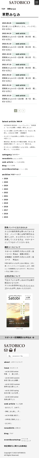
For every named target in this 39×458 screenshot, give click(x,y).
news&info (20, 23)
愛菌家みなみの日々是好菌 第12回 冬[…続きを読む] (19, 48)
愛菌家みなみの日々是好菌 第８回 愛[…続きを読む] (19, 90)
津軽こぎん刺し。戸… (13, 411)
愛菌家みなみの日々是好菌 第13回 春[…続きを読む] (19, 38)
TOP (3, 9)
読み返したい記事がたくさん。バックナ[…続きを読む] (19, 27)
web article (20, 33)
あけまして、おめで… (13, 407)
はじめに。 (9, 423)
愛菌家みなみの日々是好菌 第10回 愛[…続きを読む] (19, 69)
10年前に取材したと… (13, 419)
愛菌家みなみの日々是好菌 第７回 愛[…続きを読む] (19, 100)
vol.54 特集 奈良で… (12, 415)
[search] (18, 356)
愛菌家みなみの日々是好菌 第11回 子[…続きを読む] (19, 58)
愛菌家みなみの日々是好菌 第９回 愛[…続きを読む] (19, 79)
